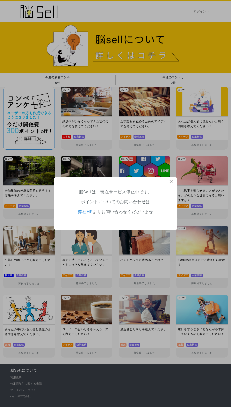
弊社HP (85, 212)
